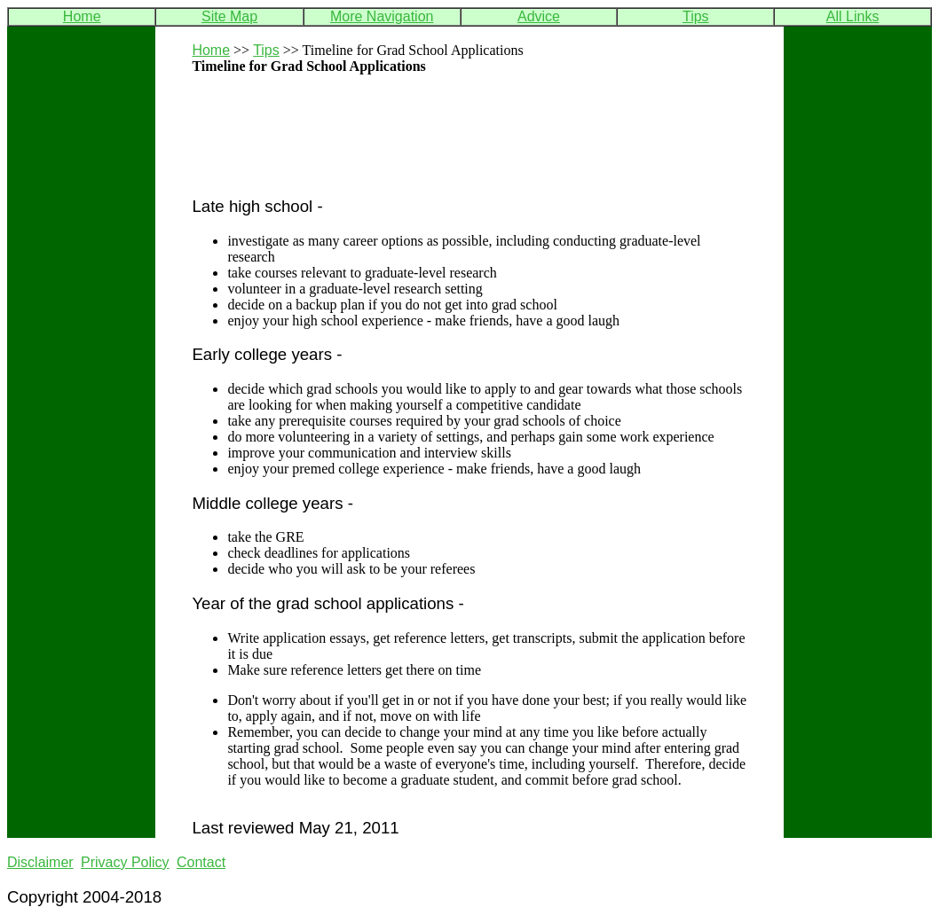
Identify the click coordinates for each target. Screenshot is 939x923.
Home (82, 16)
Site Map (229, 16)
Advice (538, 16)
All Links (853, 16)
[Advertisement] (399, 153)
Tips (696, 16)
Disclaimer (40, 862)
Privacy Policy (125, 862)
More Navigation (382, 16)
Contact (201, 862)
